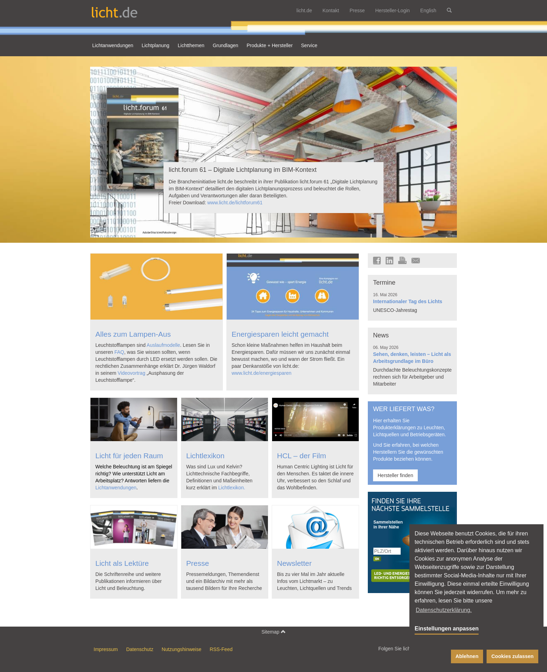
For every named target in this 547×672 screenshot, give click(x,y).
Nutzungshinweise (182, 649)
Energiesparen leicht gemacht (280, 334)
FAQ (119, 352)
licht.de (304, 10)
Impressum (106, 649)
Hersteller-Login (392, 10)
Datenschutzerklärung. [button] (444, 610)
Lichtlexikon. (231, 487)
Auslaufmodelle (163, 345)
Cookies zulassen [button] (512, 656)
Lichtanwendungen (116, 487)
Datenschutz (139, 649)
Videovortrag (131, 373)
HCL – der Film (301, 456)
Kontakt (330, 10)
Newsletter (294, 563)
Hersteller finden (395, 475)
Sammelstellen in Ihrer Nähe (387, 524)
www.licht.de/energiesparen (261, 373)
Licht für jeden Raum (129, 456)
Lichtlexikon (205, 456)
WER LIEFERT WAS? (404, 409)
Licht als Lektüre (122, 563)
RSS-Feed (221, 649)
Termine (384, 282)
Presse (357, 10)
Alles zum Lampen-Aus (133, 334)
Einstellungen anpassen (447, 628)
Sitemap (273, 632)
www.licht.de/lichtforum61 (235, 202)
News (381, 335)
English (428, 10)
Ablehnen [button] (467, 656)
